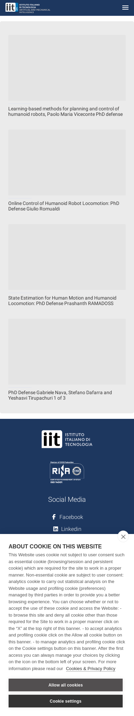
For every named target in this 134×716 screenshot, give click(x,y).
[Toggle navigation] (125, 8)
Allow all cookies (65, 685)
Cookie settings (65, 701)
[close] (123, 536)
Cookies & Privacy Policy (90, 668)
